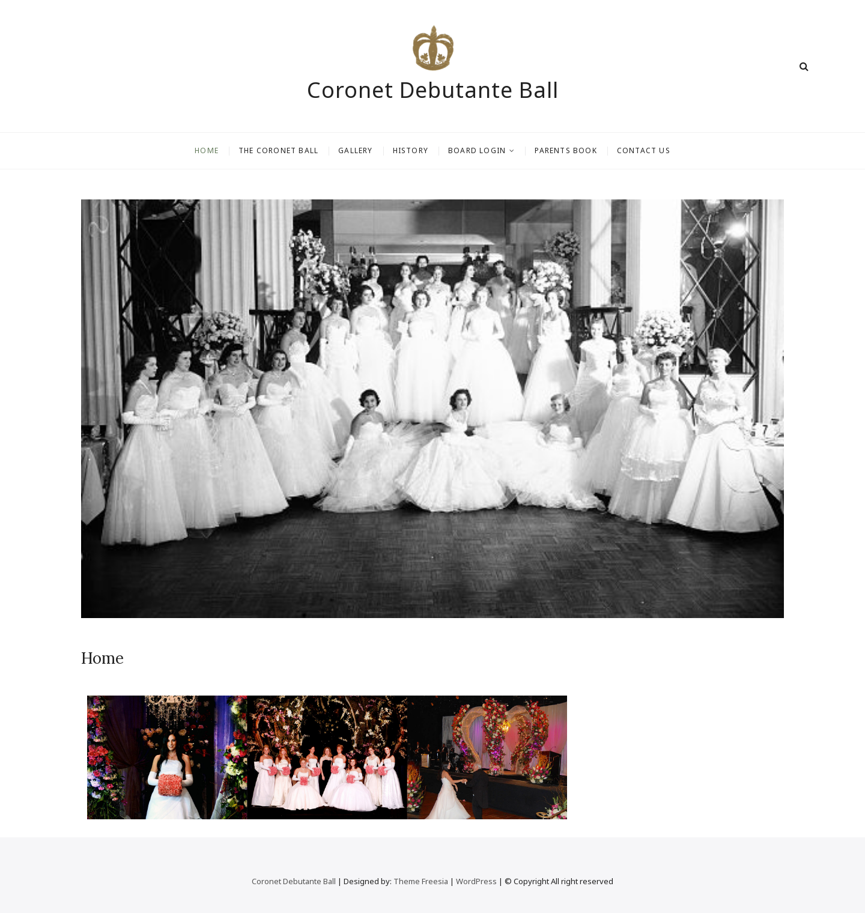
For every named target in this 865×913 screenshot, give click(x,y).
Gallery (355, 150)
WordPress (476, 881)
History (410, 150)
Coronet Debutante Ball (433, 90)
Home (207, 150)
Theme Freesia (420, 881)
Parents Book (565, 150)
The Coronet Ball (278, 150)
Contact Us (643, 150)
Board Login (477, 150)
